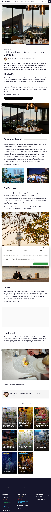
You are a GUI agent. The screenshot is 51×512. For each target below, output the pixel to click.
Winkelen (5, 499)
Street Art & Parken (7, 502)
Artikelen (16, 1)
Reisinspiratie (21, 498)
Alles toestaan (41, 263)
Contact (39, 502)
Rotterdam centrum (42, 495)
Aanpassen (25, 263)
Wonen (19, 507)
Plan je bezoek (34, 1)
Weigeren (10, 263)
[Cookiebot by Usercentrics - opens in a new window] (43, 247)
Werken (19, 508)
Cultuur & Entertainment (6, 507)
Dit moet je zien (21, 499)
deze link (16, 94)
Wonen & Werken (23, 505)
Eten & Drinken (6, 501)
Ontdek (21, 1)
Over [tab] (41, 250)
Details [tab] (25, 250)
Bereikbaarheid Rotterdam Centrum (23, 502)
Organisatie (40, 499)
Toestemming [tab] (9, 250)
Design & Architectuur (5, 505)
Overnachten (20, 496)
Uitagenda (27, 1)
